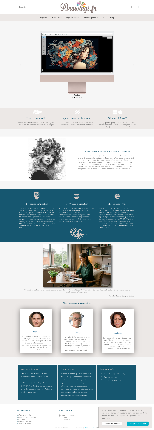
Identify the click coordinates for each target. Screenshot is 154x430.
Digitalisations (72, 17)
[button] (20, 65)
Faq (104, 17)
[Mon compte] (131, 7)
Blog (112, 17)
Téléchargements (90, 17)
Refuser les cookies (112, 423)
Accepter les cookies (137, 423)
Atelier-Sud (89, 428)
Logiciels (44, 17)
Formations (57, 17)
